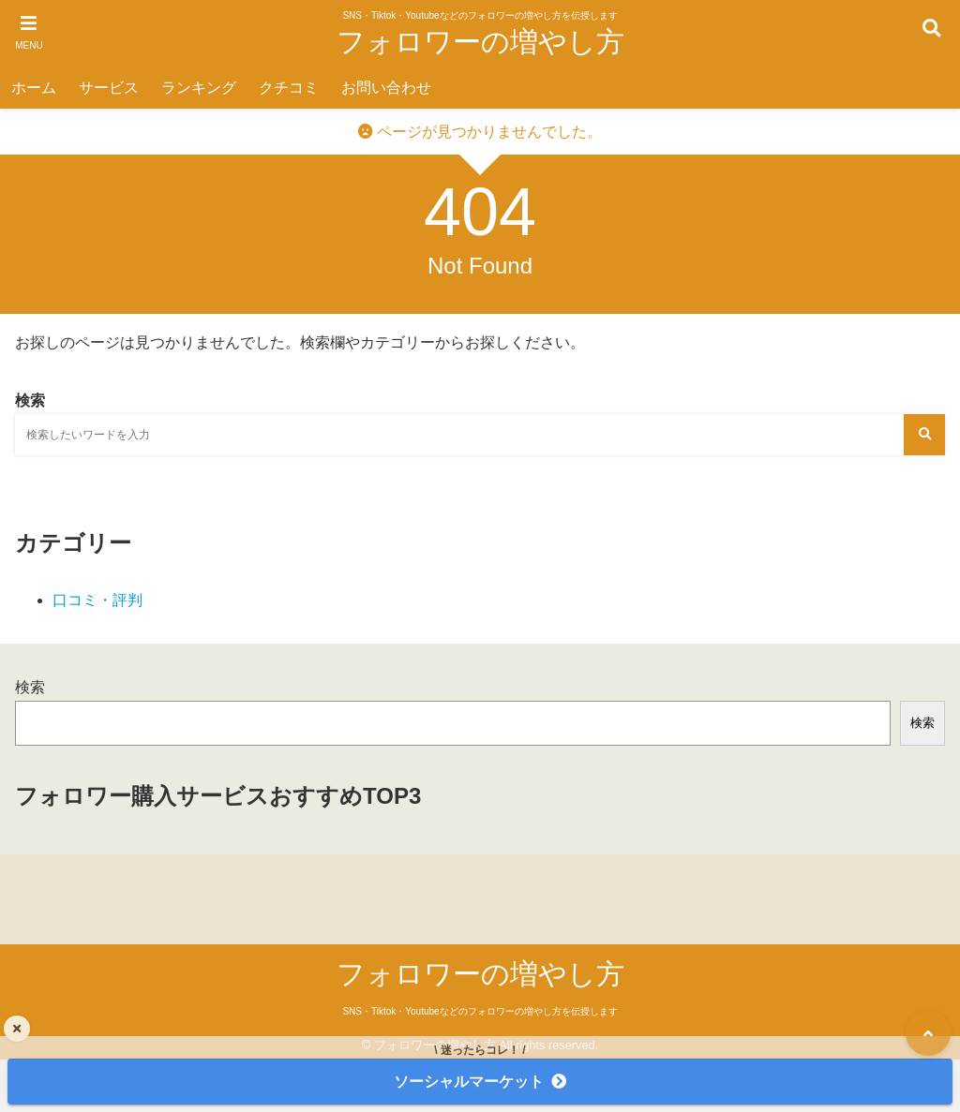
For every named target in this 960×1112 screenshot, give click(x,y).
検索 (30, 687)
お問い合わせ (386, 88)
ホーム (33, 88)
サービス (109, 88)
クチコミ (289, 88)
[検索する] (924, 434)
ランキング (198, 88)
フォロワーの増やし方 (480, 41)
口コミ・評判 (97, 600)
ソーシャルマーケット (469, 1082)
